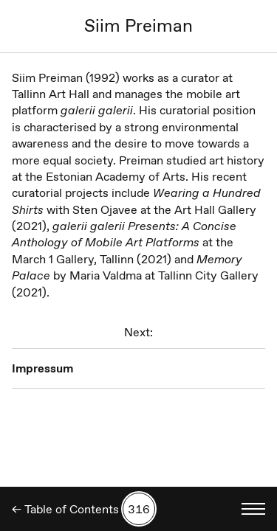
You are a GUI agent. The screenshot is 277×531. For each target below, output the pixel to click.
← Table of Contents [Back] (65, 509)
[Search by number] (139, 509)
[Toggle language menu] (253, 509)
